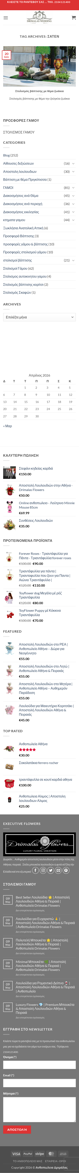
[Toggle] (73, 163)
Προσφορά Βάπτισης (18, 236)
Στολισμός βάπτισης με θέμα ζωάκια (39, 91)
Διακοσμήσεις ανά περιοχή (22, 204)
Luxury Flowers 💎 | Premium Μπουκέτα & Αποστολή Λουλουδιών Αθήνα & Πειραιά (45, 1008)
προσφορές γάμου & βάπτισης (25, 244)
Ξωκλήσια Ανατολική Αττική (23, 228)
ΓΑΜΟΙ (8, 188)
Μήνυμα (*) (10, 1093)
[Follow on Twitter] (50, 870)
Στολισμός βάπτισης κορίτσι (23, 284)
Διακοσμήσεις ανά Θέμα (20, 195)
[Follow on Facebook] (35, 870)
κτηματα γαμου (14, 220)
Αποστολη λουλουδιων (20, 171)
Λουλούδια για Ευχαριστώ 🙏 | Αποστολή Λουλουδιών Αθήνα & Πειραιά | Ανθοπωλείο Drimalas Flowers (45, 923)
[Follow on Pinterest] (66, 870)
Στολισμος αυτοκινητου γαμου (25, 276)
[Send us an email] (58, 870)
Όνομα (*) (9, 1057)
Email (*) (8, 1075)
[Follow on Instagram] (43, 870)
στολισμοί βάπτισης (17, 260)
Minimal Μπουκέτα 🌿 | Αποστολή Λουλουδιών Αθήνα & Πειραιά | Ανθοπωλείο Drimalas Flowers (41, 966)
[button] (5, 18)
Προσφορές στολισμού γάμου (25, 252)
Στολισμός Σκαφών (17, 292)
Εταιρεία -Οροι (55, 1161)
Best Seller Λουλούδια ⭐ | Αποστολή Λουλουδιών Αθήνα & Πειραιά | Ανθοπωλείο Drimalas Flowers (43, 901)
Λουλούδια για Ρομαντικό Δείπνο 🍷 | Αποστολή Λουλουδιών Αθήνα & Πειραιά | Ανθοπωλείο (45, 987)
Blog (6, 155)
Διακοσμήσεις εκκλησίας (21, 212)
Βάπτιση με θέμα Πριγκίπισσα (25, 179)
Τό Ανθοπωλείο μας (27, 1161)
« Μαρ (7, 426)
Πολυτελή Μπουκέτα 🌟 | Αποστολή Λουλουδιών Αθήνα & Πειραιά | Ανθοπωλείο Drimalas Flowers (42, 944)
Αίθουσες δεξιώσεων (18, 163)
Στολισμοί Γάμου (15, 268)
